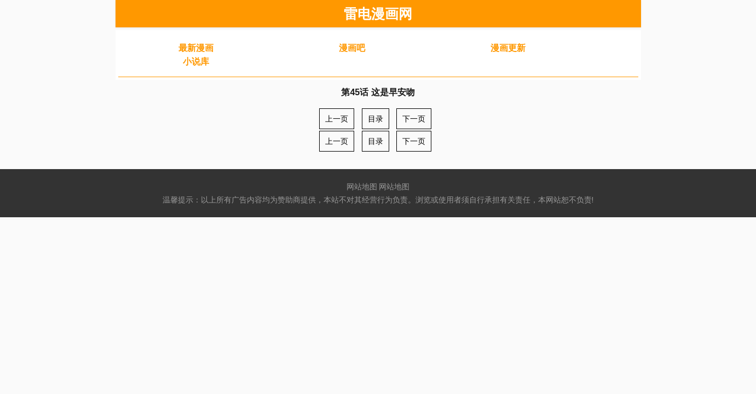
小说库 (196, 61)
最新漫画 (195, 48)
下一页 (413, 118)
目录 (375, 118)
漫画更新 (508, 48)
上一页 (336, 118)
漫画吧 (352, 48)
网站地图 (362, 186)
